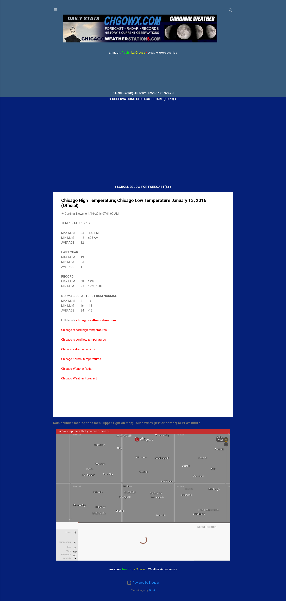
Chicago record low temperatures (83, 339)
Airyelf (152, 590)
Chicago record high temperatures (84, 330)
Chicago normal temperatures (81, 359)
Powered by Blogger (143, 582)
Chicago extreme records (78, 349)
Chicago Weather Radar (77, 369)
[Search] (230, 11)
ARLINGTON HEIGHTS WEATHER (143, 73)
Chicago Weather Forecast (79, 378)
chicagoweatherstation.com (96, 320)
